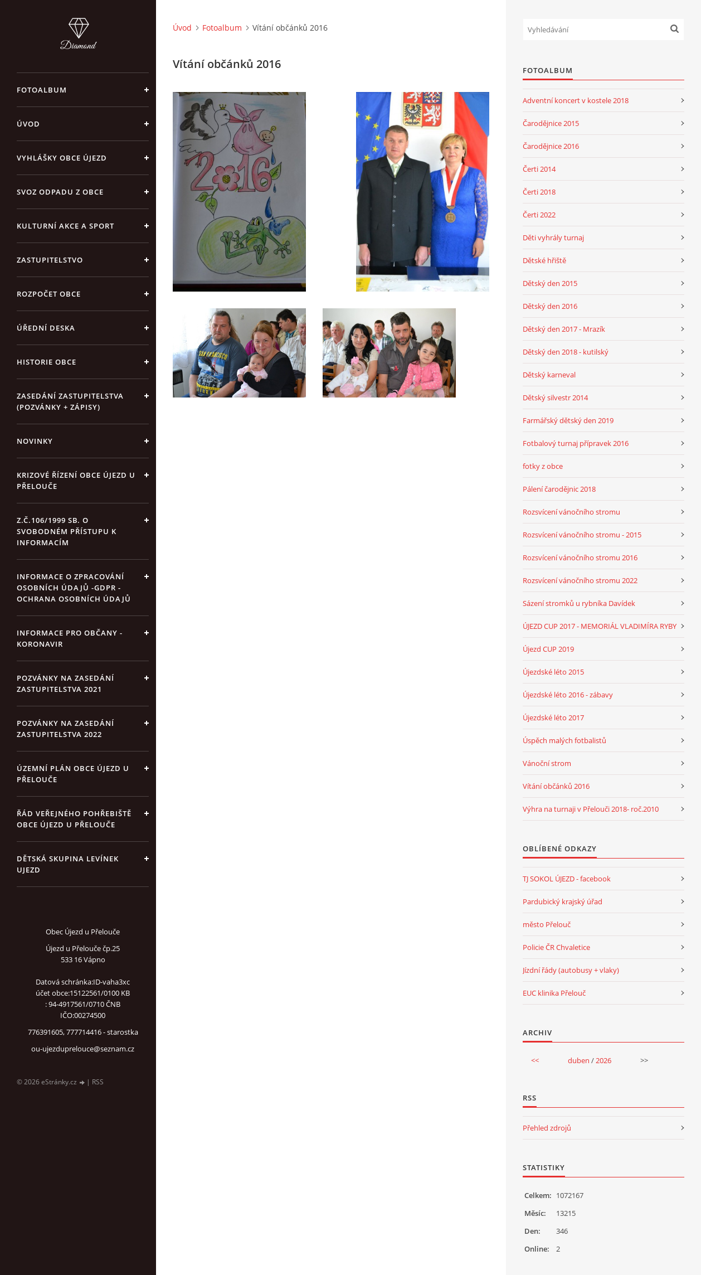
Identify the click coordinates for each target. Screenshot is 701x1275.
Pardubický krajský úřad (562, 901)
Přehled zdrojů (547, 1128)
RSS (98, 1082)
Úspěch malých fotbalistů (564, 740)
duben (579, 1060)
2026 (603, 1060)
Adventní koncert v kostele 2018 (576, 100)
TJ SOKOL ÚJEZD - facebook (567, 879)
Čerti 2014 (539, 169)
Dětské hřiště (544, 260)
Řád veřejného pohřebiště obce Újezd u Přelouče (74, 819)
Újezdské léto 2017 (553, 717)
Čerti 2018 (539, 192)
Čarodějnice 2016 (551, 146)
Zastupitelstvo (50, 260)
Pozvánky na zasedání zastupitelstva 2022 (65, 728)
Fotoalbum (42, 90)
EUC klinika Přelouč (554, 993)
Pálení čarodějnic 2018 (559, 489)
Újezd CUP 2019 (548, 649)
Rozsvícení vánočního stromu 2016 (580, 557)
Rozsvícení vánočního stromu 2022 (580, 580)
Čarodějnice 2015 (551, 123)
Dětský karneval (549, 375)
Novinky (35, 441)
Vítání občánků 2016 (556, 786)
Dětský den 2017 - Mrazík (564, 329)
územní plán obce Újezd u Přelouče (73, 773)
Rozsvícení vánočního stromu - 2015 (582, 535)
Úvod (28, 124)
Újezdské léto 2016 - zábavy (568, 695)
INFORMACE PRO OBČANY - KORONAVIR (70, 638)
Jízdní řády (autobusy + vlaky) (571, 970)
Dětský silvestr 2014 (555, 397)
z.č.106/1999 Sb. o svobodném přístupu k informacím (66, 531)
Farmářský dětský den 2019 (568, 420)
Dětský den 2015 (550, 283)
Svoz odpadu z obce (60, 192)
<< (535, 1060)
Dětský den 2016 (550, 306)
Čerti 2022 (539, 215)
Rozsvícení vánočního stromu (571, 512)
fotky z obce (543, 466)
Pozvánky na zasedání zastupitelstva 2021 (65, 683)
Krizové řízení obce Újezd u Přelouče (76, 480)
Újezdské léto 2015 (553, 672)
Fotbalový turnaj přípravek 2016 (576, 443)
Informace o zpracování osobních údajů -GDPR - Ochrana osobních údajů (74, 587)
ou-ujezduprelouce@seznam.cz (82, 1049)
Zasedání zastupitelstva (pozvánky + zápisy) (70, 401)
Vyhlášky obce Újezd (62, 158)
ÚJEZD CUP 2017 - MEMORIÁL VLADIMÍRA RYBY (599, 626)
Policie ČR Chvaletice (556, 947)
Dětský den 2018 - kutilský (565, 352)
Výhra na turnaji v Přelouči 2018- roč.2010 (591, 809)
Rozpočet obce (49, 294)
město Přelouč (547, 924)
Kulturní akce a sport (65, 226)
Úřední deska (46, 328)
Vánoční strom (547, 763)
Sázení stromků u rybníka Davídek (579, 603)
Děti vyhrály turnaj (553, 237)
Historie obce (46, 362)
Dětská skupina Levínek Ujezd (68, 864)
